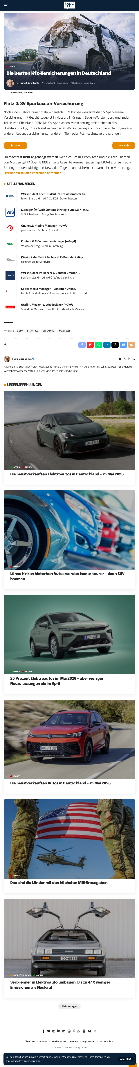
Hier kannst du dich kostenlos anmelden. (33, 173)
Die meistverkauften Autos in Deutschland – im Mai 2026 (60, 783)
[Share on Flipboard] (90, 345)
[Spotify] (69, 1031)
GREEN (16, 467)
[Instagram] (124, 359)
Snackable (64, 331)
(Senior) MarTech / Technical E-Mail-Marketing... (53, 257)
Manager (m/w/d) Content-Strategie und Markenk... (55, 210)
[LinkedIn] (129, 359)
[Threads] (84, 1031)
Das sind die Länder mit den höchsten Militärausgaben (59, 883)
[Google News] (48, 1031)
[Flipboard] (63, 1031)
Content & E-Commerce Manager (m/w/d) (48, 241)
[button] (125, 1059)
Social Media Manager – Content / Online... (49, 289)
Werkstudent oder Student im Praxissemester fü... (54, 194)
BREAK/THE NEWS (22, 975)
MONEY (13, 67)
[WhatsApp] (79, 1031)
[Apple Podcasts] (74, 1031)
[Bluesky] (89, 1031)
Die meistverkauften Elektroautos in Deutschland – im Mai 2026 (67, 474)
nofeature (48, 331)
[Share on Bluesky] (123, 345)
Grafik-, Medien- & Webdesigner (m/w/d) (48, 305)
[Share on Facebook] (82, 345)
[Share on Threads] (115, 345)
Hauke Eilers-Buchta (29, 83)
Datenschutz (30, 1061)
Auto (20, 331)
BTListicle (32, 331)
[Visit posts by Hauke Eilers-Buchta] (10, 83)
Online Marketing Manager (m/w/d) (44, 226)
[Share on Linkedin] (107, 345)
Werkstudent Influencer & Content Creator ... (50, 273)
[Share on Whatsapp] (98, 345)
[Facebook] (43, 1031)
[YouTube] (120, 359)
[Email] (131, 345)
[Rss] (133, 359)
